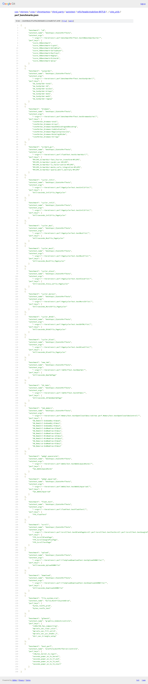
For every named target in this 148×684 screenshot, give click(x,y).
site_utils (115, 11)
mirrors (24, 11)
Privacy (21, 680)
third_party (58, 11)
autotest (70, 11)
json (144, 680)
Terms (28, 680)
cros (32, 11)
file (64, 21)
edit (71, 21)
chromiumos (43, 11)
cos (16, 11)
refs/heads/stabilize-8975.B (91, 11)
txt (137, 680)
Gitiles (14, 680)
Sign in (143, 4)
